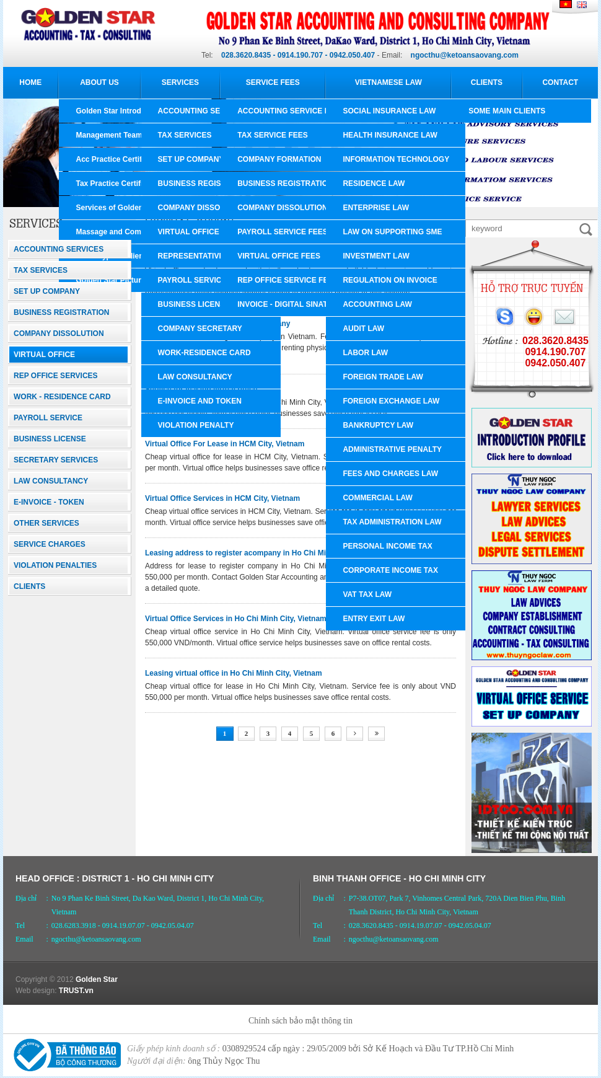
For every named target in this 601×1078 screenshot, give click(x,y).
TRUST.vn (76, 990)
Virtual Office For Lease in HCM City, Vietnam (224, 444)
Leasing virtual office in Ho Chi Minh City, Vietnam (233, 673)
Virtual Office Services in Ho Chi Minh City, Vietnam (236, 618)
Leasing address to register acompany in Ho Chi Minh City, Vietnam (264, 553)
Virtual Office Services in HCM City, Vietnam (222, 498)
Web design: (36, 990)
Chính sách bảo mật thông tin (300, 1020)
